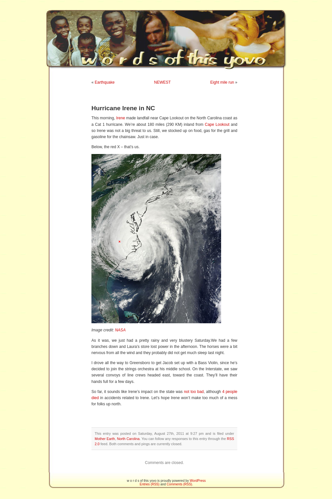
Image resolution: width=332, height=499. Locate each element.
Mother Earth (105, 439)
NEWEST (162, 82)
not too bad (194, 391)
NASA (120, 330)
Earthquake (104, 82)
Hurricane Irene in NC (123, 108)
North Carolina (128, 439)
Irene (120, 118)
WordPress (198, 480)
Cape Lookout (217, 124)
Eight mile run (222, 82)
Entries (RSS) (150, 484)
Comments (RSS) (179, 484)
